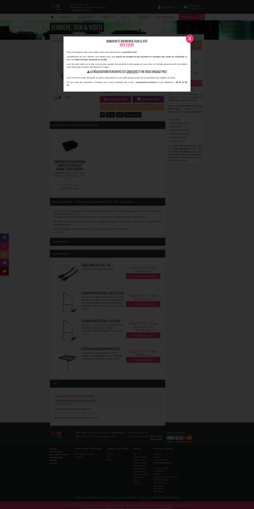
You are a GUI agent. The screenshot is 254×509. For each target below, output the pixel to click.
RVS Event (127, 44)
